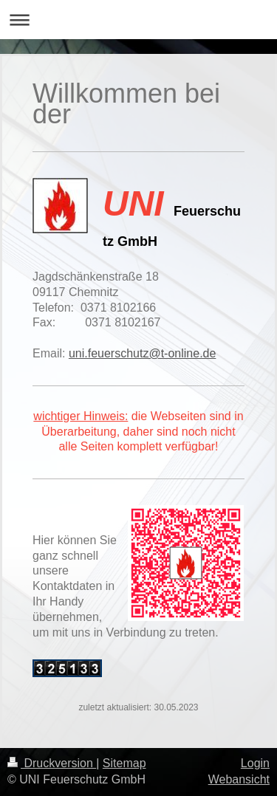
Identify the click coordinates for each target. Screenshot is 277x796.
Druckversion (51, 763)
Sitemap (124, 763)
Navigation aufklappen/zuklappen (138, 19)
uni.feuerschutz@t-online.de (142, 353)
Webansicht (239, 779)
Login (255, 763)
